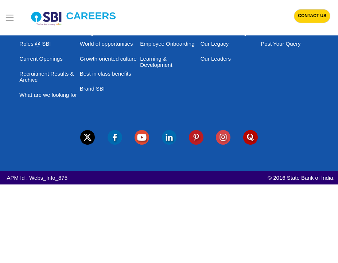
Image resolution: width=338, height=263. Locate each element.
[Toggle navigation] (9, 17)
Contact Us (312, 15)
